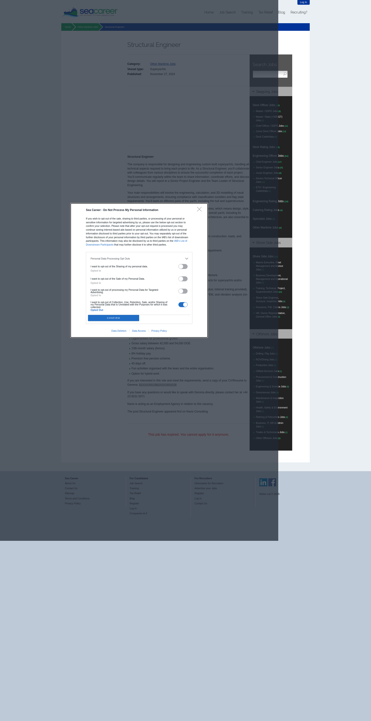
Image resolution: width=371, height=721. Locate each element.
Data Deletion (119, 330)
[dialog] (139, 270)
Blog (281, 12)
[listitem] (139, 258)
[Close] (200, 210)
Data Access (139, 330)
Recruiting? (299, 12)
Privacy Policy (159, 330)
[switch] (183, 266)
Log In (303, 2)
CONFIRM (113, 318)
